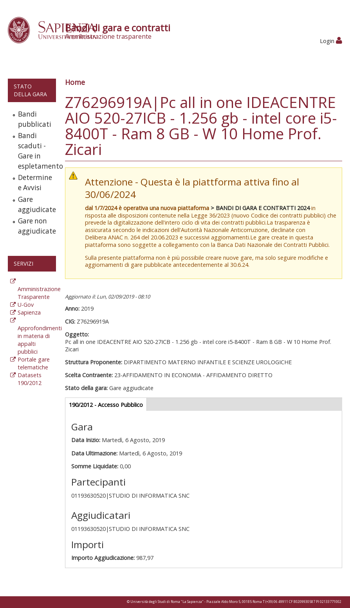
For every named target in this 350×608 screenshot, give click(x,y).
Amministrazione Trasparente (39, 292)
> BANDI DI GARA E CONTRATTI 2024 (260, 208)
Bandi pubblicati (34, 119)
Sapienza (29, 312)
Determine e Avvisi (35, 182)
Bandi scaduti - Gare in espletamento (35, 151)
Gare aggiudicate (35, 204)
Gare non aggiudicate (35, 226)
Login (331, 41)
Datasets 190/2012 (29, 379)
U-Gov (26, 304)
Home (75, 82)
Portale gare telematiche (34, 363)
